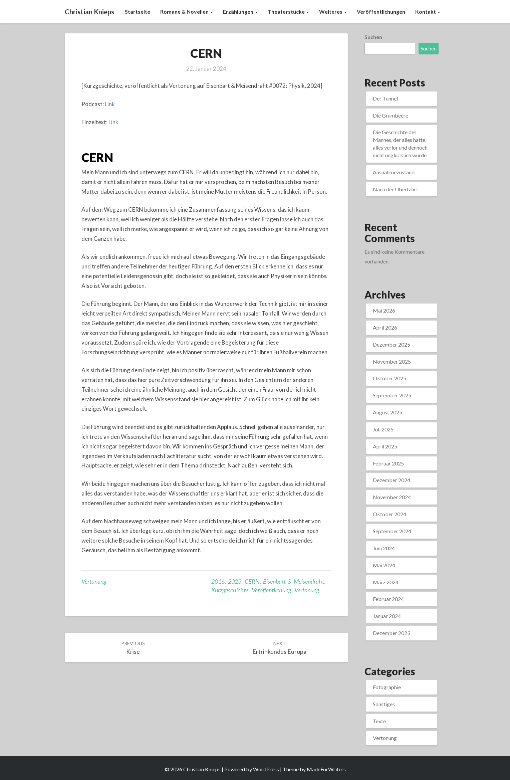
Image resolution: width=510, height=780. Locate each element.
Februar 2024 (388, 599)
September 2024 (392, 531)
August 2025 (387, 412)
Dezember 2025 (391, 344)
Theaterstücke (288, 11)
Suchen (373, 37)
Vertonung (93, 581)
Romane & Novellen (186, 11)
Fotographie (387, 687)
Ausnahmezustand (394, 172)
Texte (379, 721)
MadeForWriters (326, 769)
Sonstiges (384, 704)
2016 (218, 581)
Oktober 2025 (389, 378)
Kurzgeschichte (229, 590)
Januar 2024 (387, 616)
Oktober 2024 (389, 514)
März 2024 (386, 582)
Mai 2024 (384, 565)
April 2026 (385, 327)
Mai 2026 (384, 310)
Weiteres (333, 11)
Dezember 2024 (391, 480)
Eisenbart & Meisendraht (293, 581)
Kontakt (427, 11)
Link (110, 104)
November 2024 (392, 497)
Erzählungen (240, 11)
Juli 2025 (383, 429)
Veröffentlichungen (381, 11)
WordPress (266, 769)
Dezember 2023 (391, 633)
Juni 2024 (384, 548)
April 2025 (385, 446)
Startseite (137, 11)
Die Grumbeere (390, 115)
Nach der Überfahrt (395, 189)
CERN (97, 157)
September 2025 (392, 395)
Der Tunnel (385, 98)
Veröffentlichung (271, 590)
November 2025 (392, 361)
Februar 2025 (388, 463)
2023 (234, 581)
